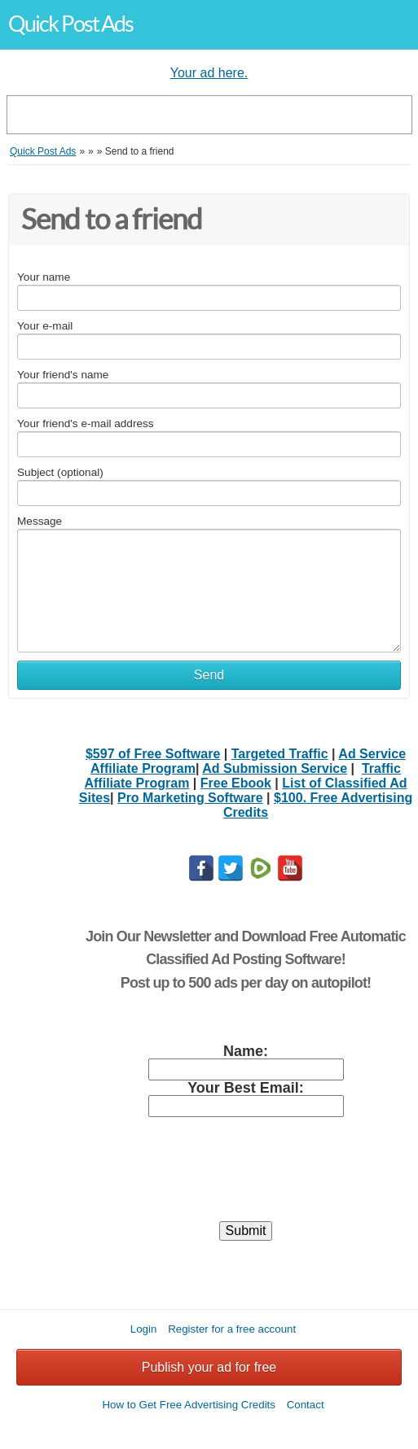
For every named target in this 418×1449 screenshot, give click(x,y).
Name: (245, 1051)
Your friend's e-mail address (85, 423)
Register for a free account (232, 1329)
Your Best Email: (245, 1088)
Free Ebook (235, 783)
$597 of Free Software (153, 754)
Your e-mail (45, 326)
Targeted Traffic (279, 754)
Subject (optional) (60, 472)
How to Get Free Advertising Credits (188, 1405)
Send (209, 675)
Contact (305, 1405)
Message (39, 521)
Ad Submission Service (274, 768)
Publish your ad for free (209, 1367)
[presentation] (246, 1176)
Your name (43, 277)
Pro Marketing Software (190, 798)
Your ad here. (209, 73)
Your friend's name (62, 375)
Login (143, 1329)
